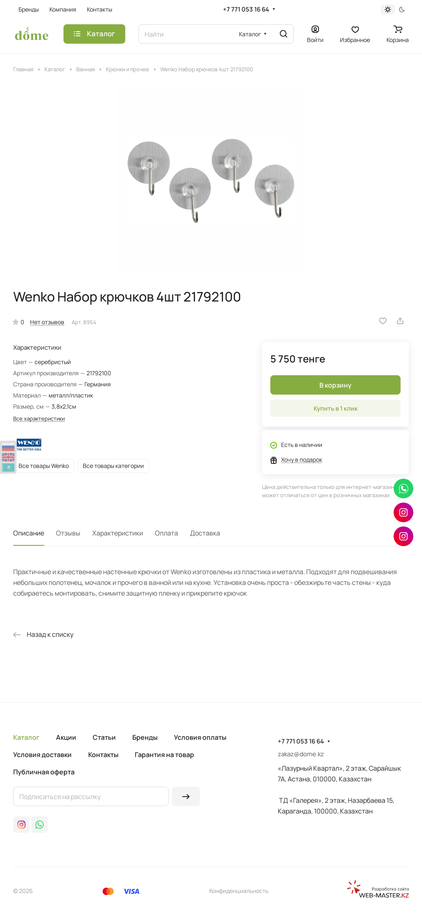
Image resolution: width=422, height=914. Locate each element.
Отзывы (68, 533)
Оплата (166, 533)
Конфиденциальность (238, 891)
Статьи (104, 737)
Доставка (205, 533)
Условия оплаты (200, 737)
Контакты (103, 754)
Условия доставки (42, 754)
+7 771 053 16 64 (246, 9)
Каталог (26, 737)
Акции (66, 737)
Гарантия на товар (164, 754)
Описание (28, 533)
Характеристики (117, 533)
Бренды (144, 737)
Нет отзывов (47, 322)
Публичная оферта (44, 771)
